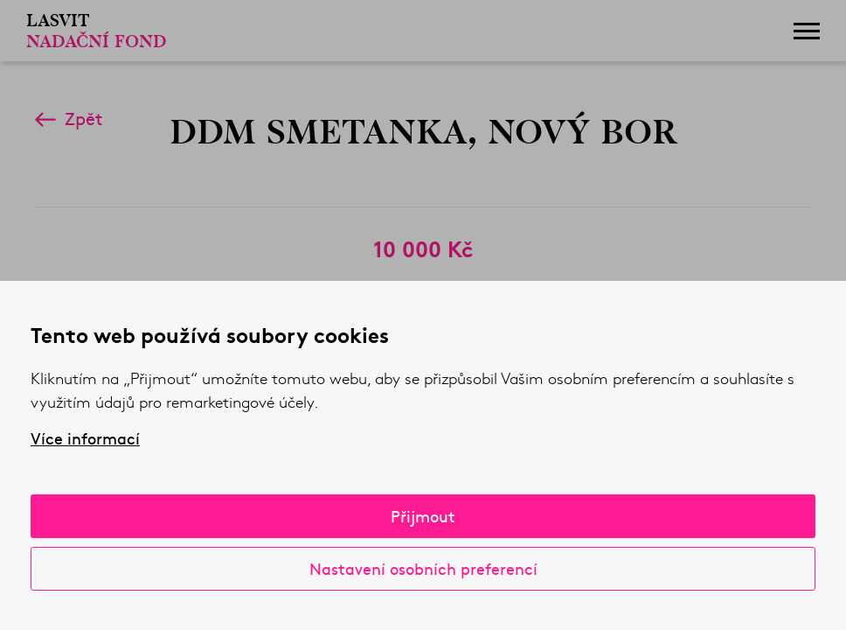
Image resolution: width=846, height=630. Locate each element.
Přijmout (423, 516)
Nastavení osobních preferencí (423, 568)
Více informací (85, 438)
